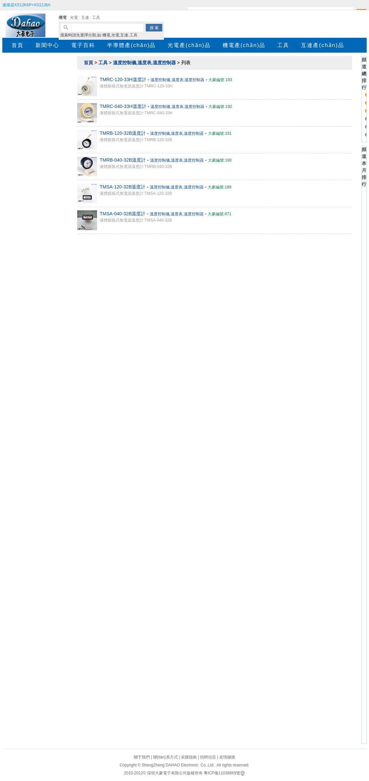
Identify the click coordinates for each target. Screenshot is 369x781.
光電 (74, 17)
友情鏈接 (227, 757)
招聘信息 (208, 757)
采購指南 (189, 757)
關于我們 (142, 757)
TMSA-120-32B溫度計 (122, 186)
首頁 (88, 62)
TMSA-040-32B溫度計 (122, 213)
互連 (85, 17)
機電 (63, 17)
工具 (96, 17)
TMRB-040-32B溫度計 (123, 160)
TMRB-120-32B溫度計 (123, 133)
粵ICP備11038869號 (222, 773)
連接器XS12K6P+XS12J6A (26, 5)
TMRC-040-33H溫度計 (123, 106)
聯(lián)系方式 (165, 757)
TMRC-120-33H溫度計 (123, 79)
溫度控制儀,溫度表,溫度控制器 (144, 62)
